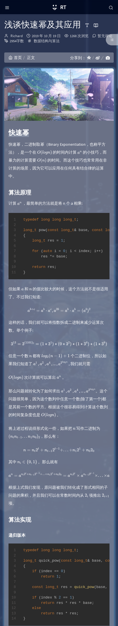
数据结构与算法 (47, 41)
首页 (15, 57)
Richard (16, 35)
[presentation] (44, 152)
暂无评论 (105, 35)
